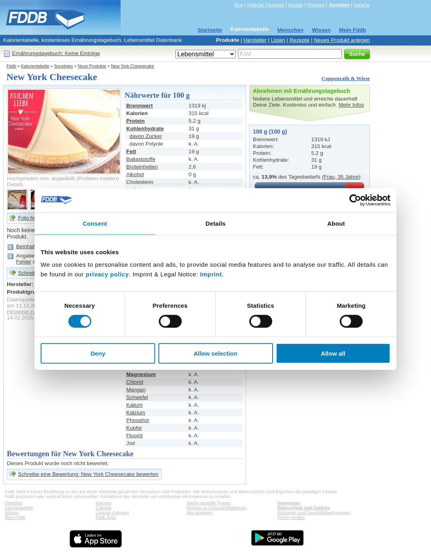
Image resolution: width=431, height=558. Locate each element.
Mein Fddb (352, 30)
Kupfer (134, 428)
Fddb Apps (106, 517)
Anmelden (339, 4)
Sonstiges (63, 66)
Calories (103, 507)
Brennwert (139, 106)
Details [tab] (215, 223)
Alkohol (135, 174)
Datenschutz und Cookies (303, 507)
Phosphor (137, 420)
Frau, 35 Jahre (341, 177)
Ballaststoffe (140, 159)
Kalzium (135, 413)
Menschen (290, 30)
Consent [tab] (95, 223)
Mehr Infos (351, 105)
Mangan (136, 390)
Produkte (227, 40)
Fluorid (134, 435)
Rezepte (299, 40)
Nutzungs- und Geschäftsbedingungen (314, 512)
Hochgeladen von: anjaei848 (41, 178)
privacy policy (107, 274)
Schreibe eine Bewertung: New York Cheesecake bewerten (88, 474)
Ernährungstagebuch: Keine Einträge (56, 53)
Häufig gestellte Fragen (209, 502)
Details (15, 184)
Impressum (288, 502)
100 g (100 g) (270, 131)
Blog (238, 4)
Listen (278, 40)
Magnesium (141, 374)
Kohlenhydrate (145, 129)
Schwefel (137, 397)
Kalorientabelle (249, 29)
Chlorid (134, 382)
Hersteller (255, 40)
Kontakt (295, 4)
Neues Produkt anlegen (342, 40)
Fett (131, 151)
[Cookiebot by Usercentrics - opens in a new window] (355, 200)
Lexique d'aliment (112, 512)
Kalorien (103, 502)
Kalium (134, 405)
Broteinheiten (142, 167)
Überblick (14, 502)
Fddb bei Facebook (265, 4)
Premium (315, 4)
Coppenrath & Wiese (346, 78)
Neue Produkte (92, 66)
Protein (135, 121)
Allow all (333, 353)
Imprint (211, 274)
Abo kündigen (200, 512)
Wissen (321, 30)
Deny (97, 353)
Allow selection (215, 353)
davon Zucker (145, 136)
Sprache (362, 4)
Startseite (209, 30)
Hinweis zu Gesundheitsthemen (217, 507)
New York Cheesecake (132, 66)
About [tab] (336, 223)
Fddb (11, 66)
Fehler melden (291, 517)
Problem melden (97, 178)
